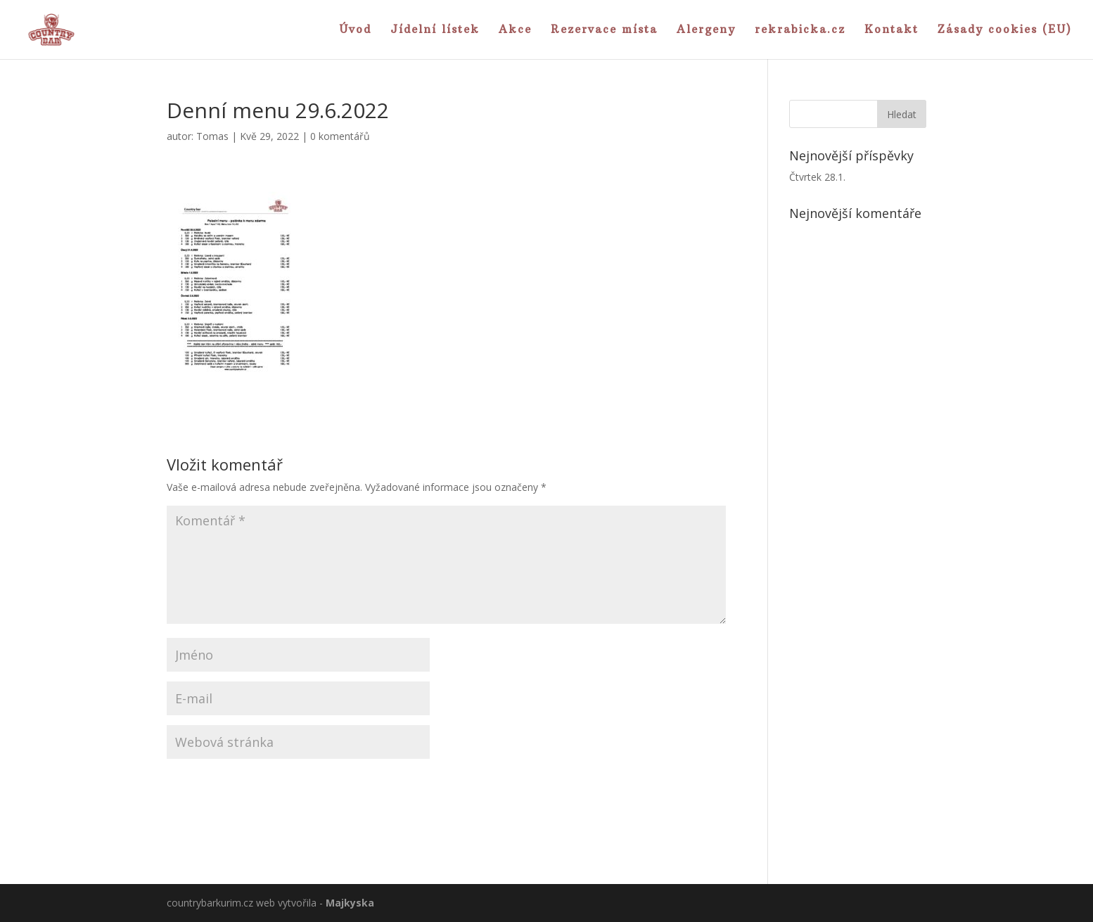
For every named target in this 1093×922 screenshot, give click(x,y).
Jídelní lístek (435, 30)
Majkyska (350, 902)
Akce (515, 30)
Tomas (212, 136)
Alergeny (706, 30)
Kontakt (891, 30)
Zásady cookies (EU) (1005, 30)
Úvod (355, 30)
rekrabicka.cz (800, 30)
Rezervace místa (604, 30)
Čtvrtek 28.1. (817, 177)
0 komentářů (340, 136)
